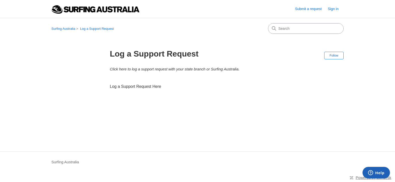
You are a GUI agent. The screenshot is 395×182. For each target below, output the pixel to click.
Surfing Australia (63, 29)
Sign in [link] (333, 9)
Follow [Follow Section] (334, 55)
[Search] (305, 28)
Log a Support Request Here (135, 86)
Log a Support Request (97, 29)
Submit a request (308, 9)
